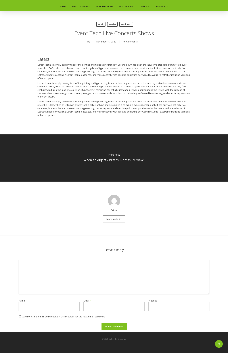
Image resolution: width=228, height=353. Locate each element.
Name (23, 300)
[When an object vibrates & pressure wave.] (114, 158)
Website (152, 300)
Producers (126, 24)
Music (101, 24)
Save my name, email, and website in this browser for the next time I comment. (63, 316)
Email (87, 300)
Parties (112, 24)
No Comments (130, 41)
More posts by (114, 219)
